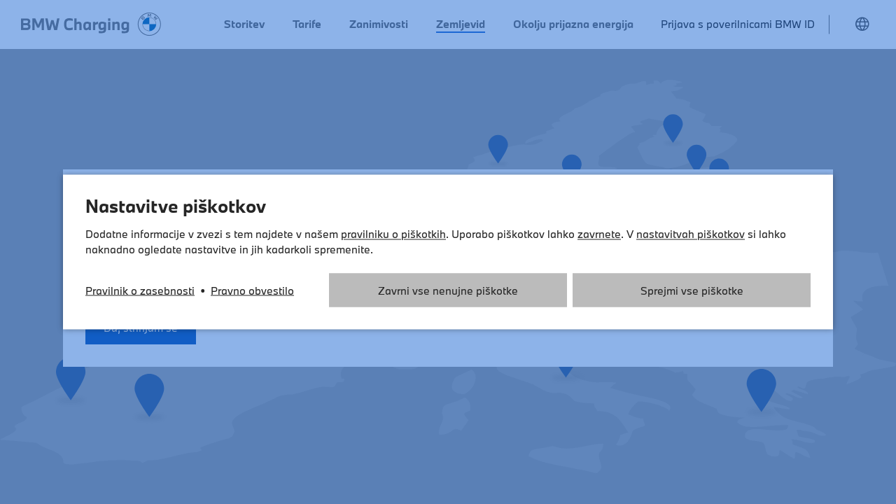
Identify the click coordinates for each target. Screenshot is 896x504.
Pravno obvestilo (252, 291)
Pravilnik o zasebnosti (140, 291)
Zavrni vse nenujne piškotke (448, 291)
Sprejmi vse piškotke (691, 291)
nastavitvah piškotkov (690, 234)
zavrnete (599, 234)
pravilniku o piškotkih (393, 234)
